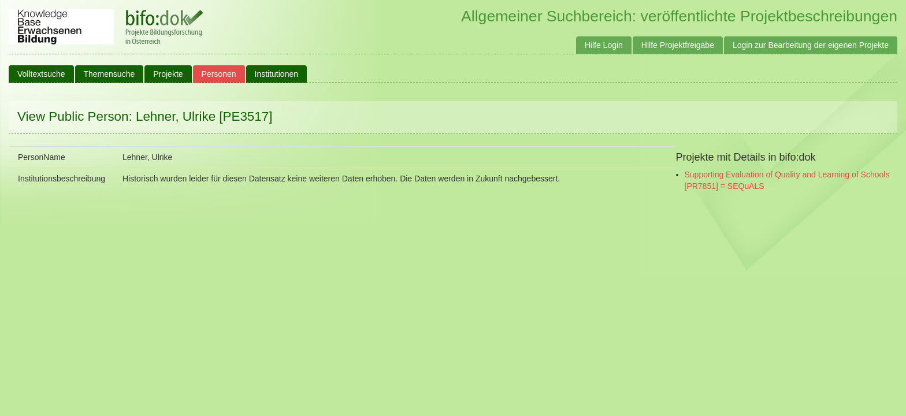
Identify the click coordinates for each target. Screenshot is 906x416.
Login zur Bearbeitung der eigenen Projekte (811, 45)
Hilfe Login (604, 45)
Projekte (168, 74)
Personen (219, 74)
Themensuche (109, 74)
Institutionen (277, 74)
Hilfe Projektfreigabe (677, 45)
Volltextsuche (41, 74)
